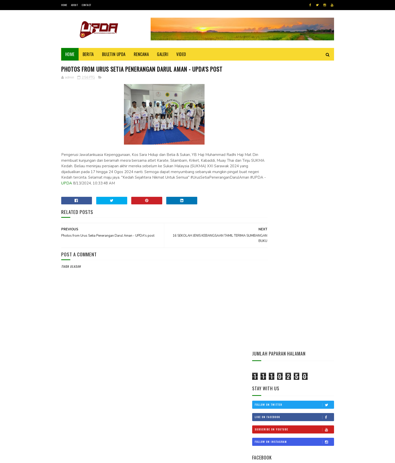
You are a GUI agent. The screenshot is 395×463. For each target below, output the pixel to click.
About (74, 5)
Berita (88, 54)
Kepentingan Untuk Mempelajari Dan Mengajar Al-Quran (305, 306)
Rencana (141, 54)
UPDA (180, 183)
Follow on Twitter (294, 119)
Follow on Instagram (294, 156)
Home (64, 5)
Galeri (162, 54)
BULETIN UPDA (114, 54)
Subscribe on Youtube (294, 144)
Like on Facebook (294, 131)
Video (181, 54)
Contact (86, 5)
